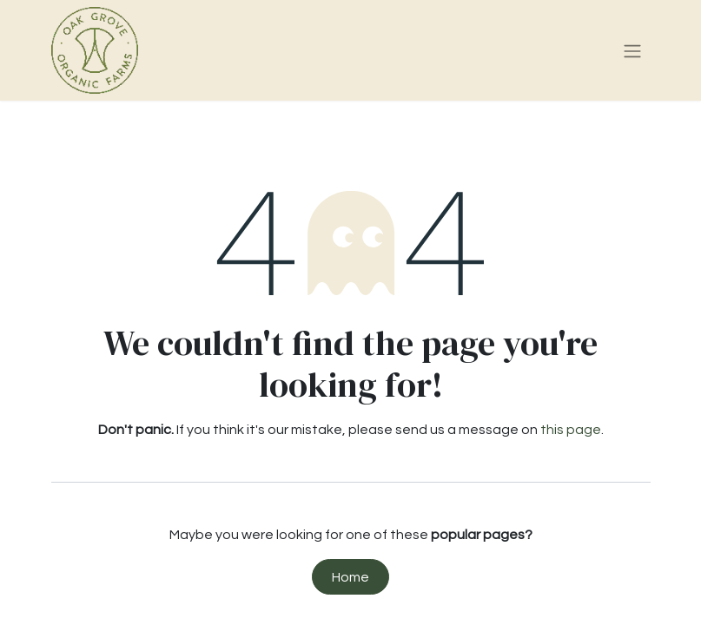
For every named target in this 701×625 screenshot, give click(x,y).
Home (350, 577)
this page (570, 430)
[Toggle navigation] (632, 50)
